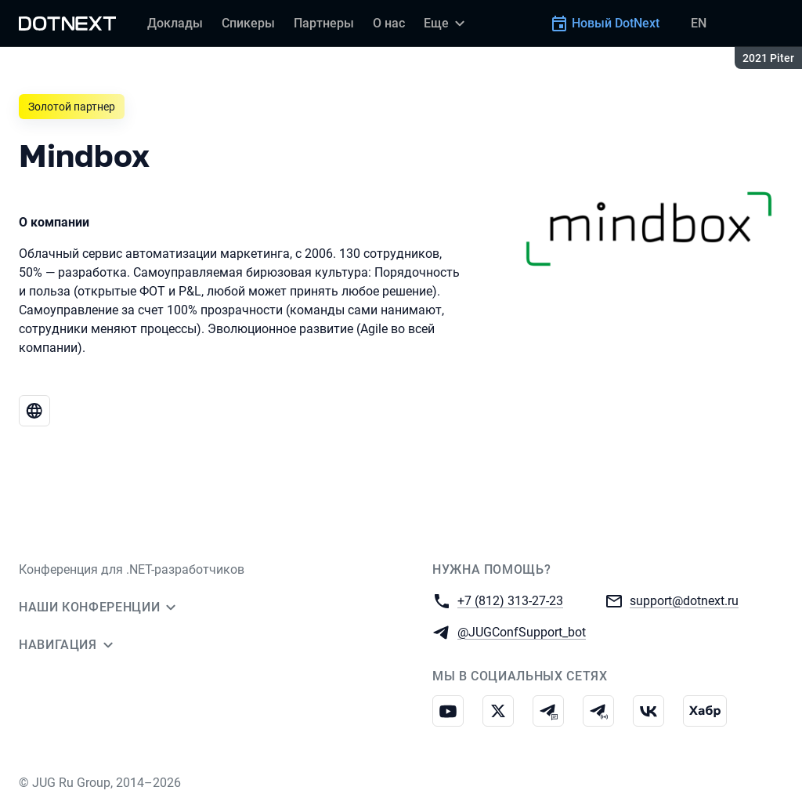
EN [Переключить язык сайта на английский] (698, 23)
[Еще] (446, 23)
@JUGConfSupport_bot (521, 631)
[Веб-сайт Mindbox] (34, 410)
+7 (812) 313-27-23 (510, 600)
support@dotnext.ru (684, 600)
